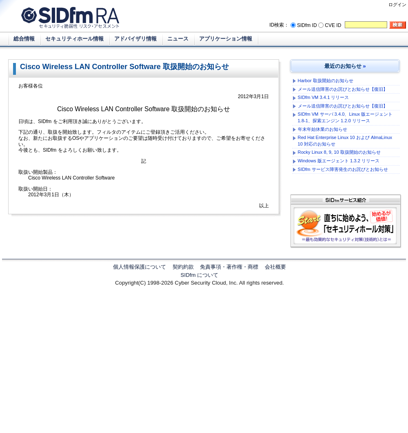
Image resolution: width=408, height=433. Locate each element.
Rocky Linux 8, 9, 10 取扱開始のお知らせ (339, 152)
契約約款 (183, 267)
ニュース (177, 39)
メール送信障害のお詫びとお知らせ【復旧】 (343, 89)
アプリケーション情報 (225, 39)
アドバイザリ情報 (135, 39)
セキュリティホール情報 (74, 39)
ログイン (397, 4)
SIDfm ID (307, 25)
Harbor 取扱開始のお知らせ (325, 80)
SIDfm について (200, 275)
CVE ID (333, 25)
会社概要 (275, 267)
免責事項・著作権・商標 (229, 267)
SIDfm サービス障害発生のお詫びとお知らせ (343, 169)
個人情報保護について (139, 267)
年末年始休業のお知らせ (322, 129)
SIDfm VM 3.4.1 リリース (323, 97)
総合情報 (24, 39)
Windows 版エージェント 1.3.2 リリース (338, 160)
